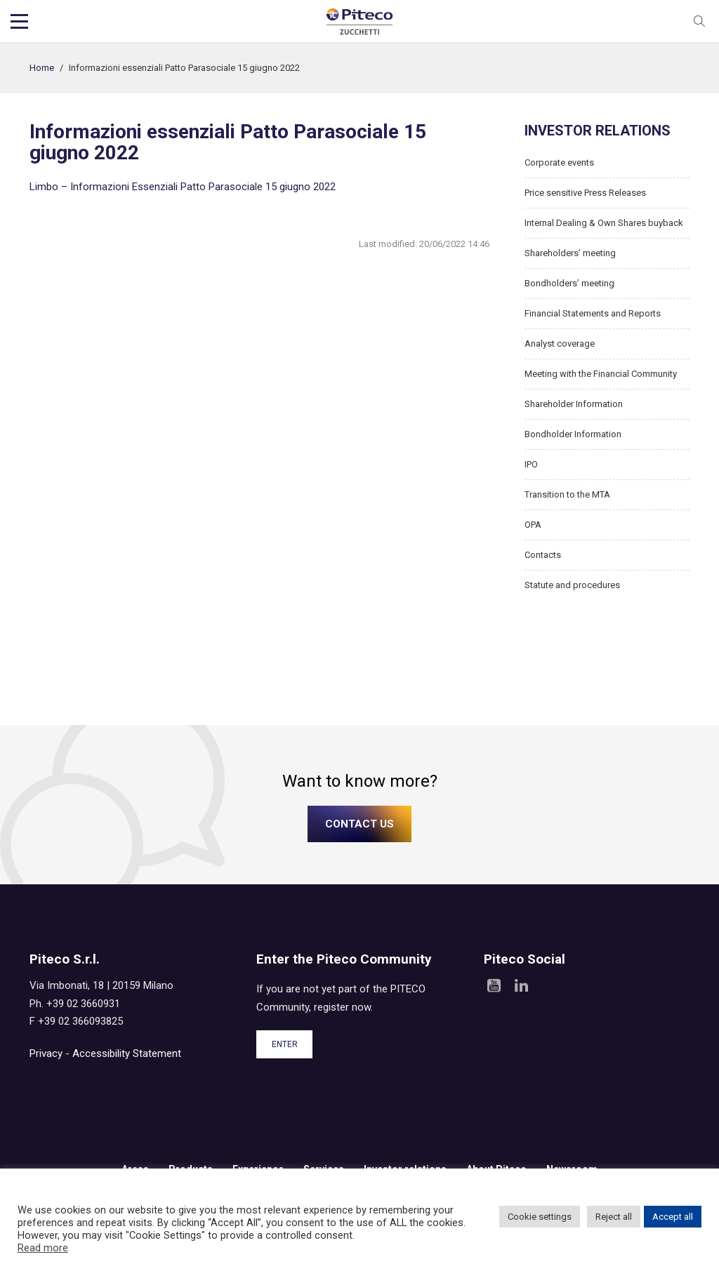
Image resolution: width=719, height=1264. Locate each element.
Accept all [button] (672, 1216)
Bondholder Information (573, 434)
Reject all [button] (613, 1216)
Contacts (543, 555)
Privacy (45, 1053)
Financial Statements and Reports (593, 313)
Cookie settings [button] (540, 1216)
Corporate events (559, 162)
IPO (531, 464)
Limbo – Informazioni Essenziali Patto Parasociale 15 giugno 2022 (182, 186)
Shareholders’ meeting (570, 253)
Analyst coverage (560, 343)
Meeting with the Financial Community (601, 373)
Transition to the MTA (567, 494)
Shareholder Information (574, 404)
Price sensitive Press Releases (585, 192)
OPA (533, 524)
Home (41, 67)
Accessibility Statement (126, 1053)
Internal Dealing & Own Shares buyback (604, 223)
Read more (43, 1248)
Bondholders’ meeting (569, 283)
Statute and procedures (572, 585)
